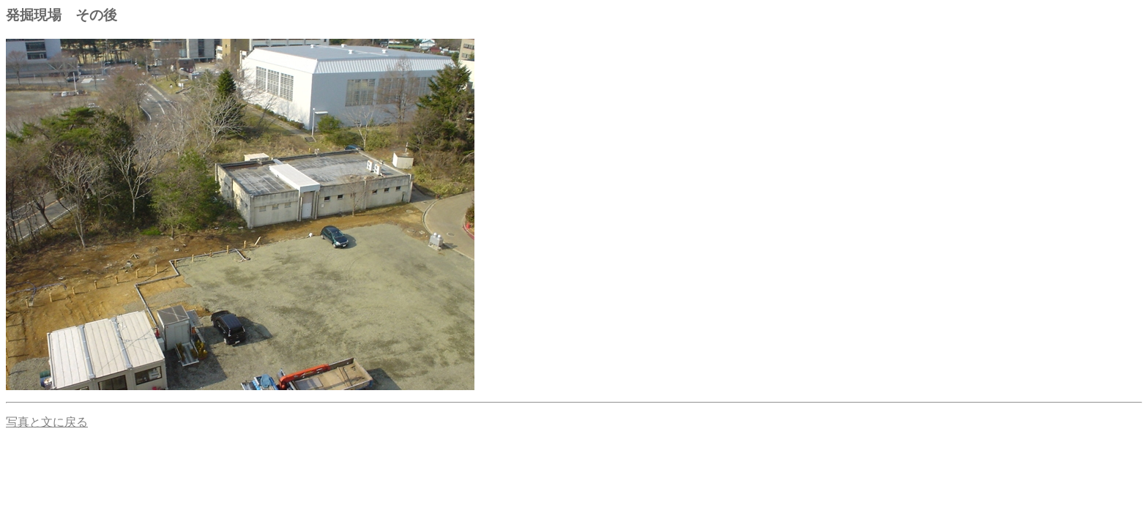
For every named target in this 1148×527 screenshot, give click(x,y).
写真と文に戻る (47, 422)
